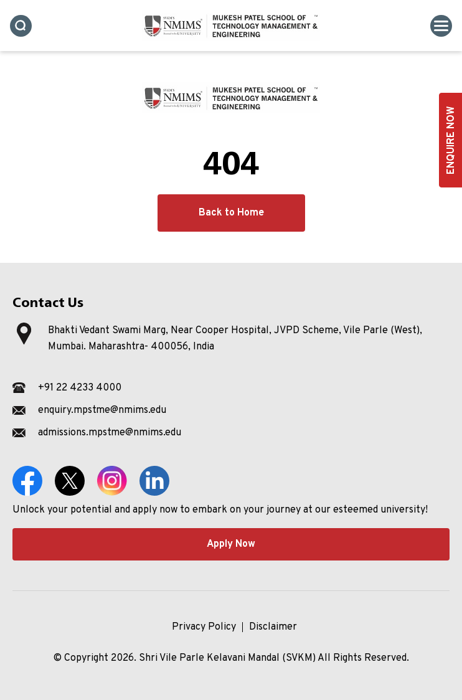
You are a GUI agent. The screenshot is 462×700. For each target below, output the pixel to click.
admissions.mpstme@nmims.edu (109, 433)
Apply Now (231, 544)
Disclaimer (273, 627)
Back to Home (231, 213)
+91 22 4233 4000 (79, 388)
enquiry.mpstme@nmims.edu (102, 410)
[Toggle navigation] (441, 26)
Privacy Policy (204, 627)
